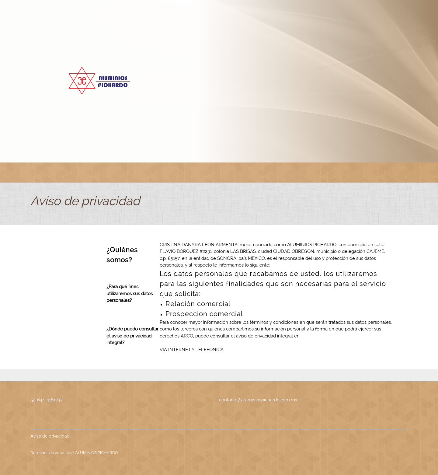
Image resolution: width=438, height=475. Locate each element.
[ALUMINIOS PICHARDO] (98, 80)
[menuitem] (42, 172)
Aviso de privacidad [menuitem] (50, 436)
